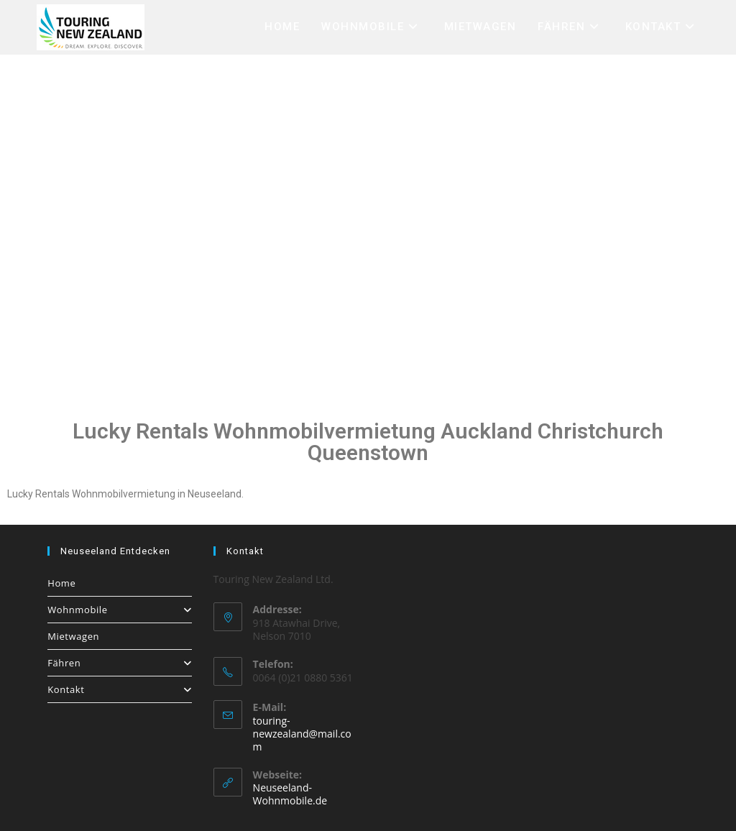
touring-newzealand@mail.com (302, 733)
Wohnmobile (119, 609)
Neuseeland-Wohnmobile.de (290, 794)
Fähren (119, 662)
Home (61, 583)
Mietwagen (73, 636)
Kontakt (119, 689)
